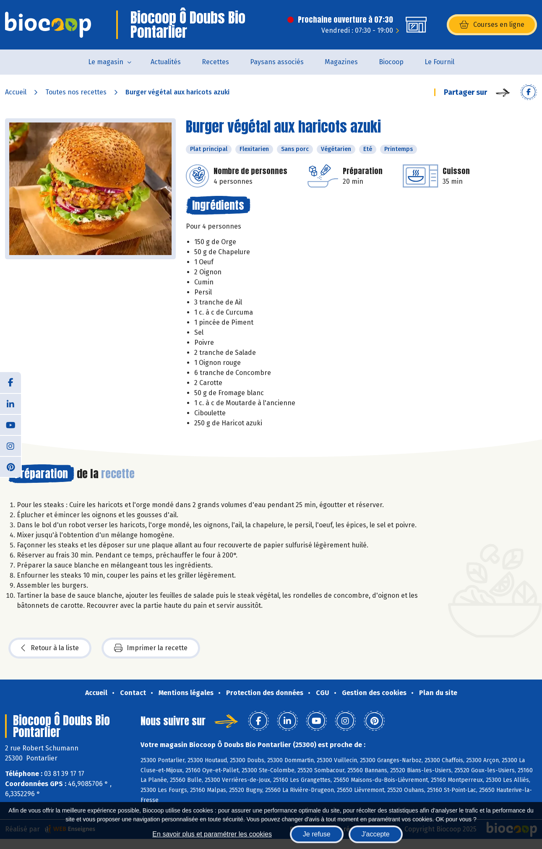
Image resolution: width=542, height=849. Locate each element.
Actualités (166, 62)
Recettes (215, 62)
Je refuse (317, 834)
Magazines (341, 62)
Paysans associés (277, 62)
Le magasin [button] (105, 62)
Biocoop (391, 62)
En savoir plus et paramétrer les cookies (212, 834)
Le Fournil (439, 62)
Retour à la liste (50, 648)
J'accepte (376, 834)
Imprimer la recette (151, 648)
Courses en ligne (491, 25)
